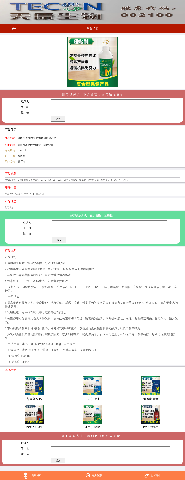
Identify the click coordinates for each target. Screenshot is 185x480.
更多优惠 (97, 475)
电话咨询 (36, 475)
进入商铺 (155, 475)
